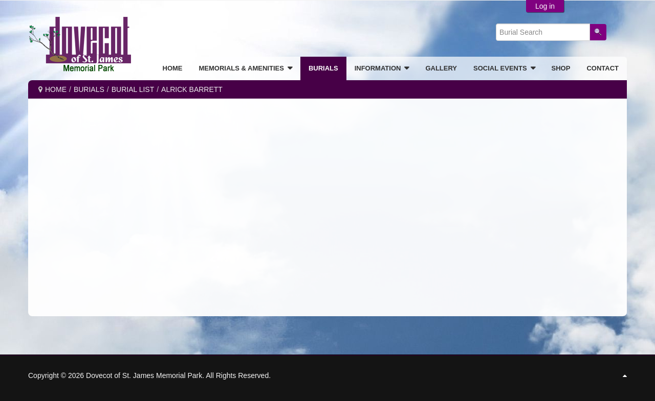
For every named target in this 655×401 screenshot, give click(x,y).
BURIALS (89, 89)
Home (56, 89)
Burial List (133, 89)
